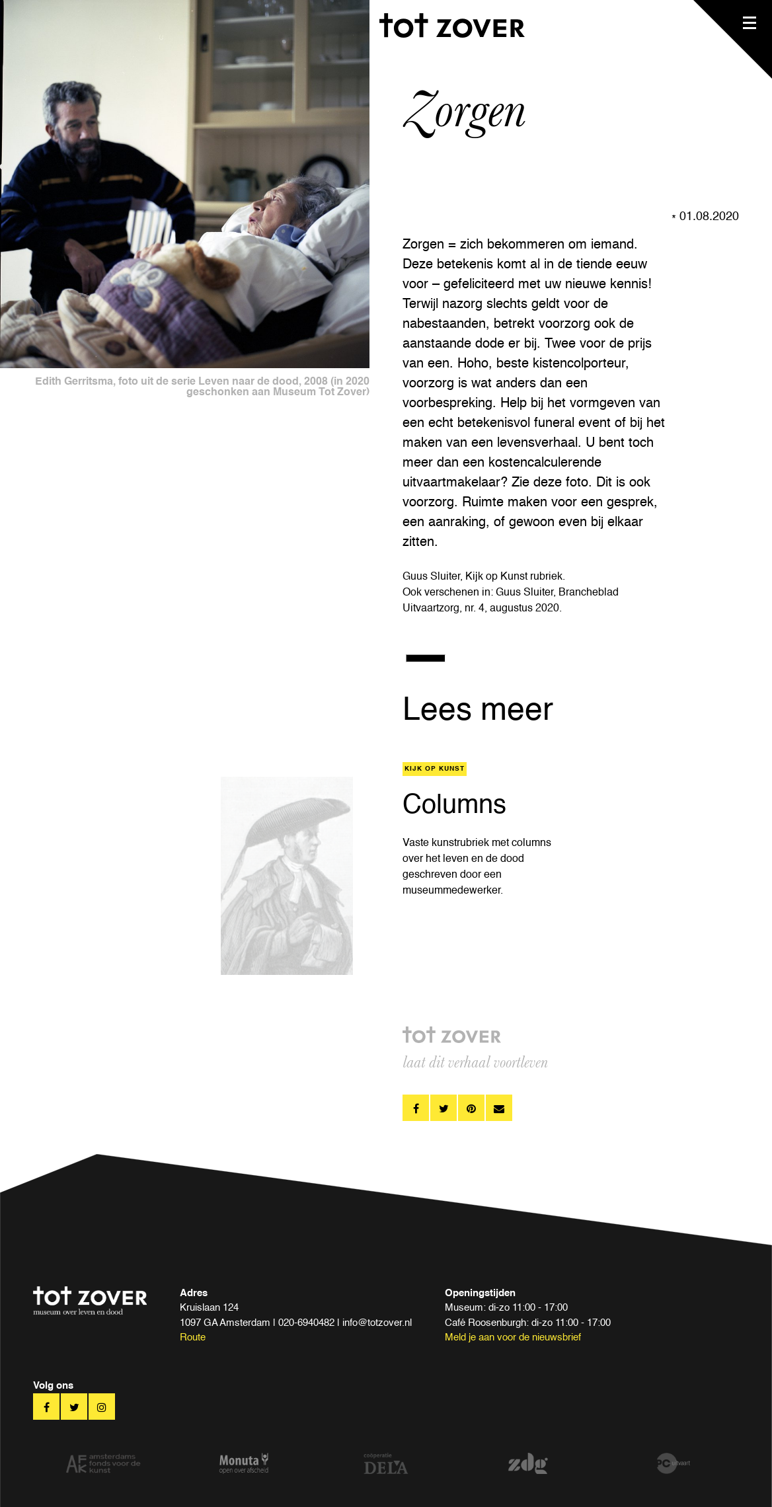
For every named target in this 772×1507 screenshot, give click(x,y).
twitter (443, 1108)
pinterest (471, 1108)
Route (193, 1337)
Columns (454, 805)
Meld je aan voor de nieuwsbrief (513, 1337)
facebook (416, 1108)
